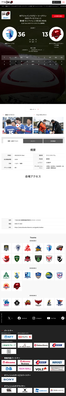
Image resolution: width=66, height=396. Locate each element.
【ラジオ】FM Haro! (33, 51)
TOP (2, 6)
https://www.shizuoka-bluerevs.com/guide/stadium (29, 227)
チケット (56, 2)
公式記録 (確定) (58, 16)
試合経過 (53, 141)
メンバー (33, 141)
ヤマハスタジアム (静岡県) (38, 23)
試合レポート (33, 109)
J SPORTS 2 (25, 50)
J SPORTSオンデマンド (36, 50)
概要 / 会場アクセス (13, 141)
